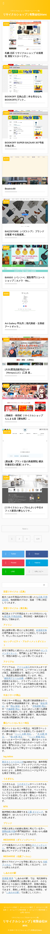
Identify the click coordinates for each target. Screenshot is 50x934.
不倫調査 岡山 (13, 709)
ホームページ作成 (10, 907)
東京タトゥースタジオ (12, 762)
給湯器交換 (41, 630)
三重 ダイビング (35, 812)
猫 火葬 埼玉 (16, 737)
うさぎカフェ (23, 784)
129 (37, 539)
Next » (25, 529)
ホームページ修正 (26, 907)
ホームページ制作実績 (37, 910)
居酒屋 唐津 (7, 878)
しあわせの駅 (12, 892)
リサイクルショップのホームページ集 (25, 917)
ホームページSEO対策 (18, 910)
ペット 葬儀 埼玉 (37, 737)
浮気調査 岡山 (39, 706)
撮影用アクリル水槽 (13, 678)
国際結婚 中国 (8, 831)
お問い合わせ (25, 912)
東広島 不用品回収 (13, 616)
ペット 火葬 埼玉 (23, 734)
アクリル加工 (23, 667)
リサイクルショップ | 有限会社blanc (25, 14)
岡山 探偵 (15, 706)
